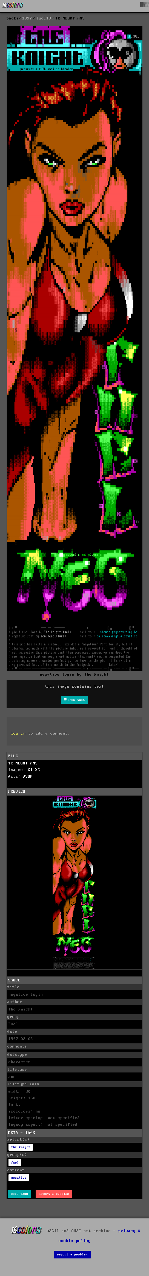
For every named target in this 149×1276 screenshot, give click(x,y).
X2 (37, 770)
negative (19, 1177)
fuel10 (43, 18)
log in (18, 733)
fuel (15, 1162)
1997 (27, 18)
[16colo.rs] (13, 6)
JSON (28, 776)
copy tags (19, 1194)
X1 (30, 770)
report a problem (54, 1194)
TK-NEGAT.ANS (23, 763)
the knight (20, 1147)
